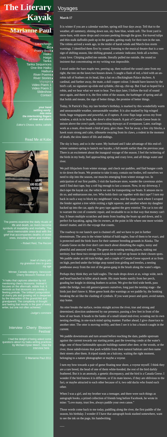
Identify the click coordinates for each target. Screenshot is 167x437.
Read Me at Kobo (38, 139)
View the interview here (42, 347)
